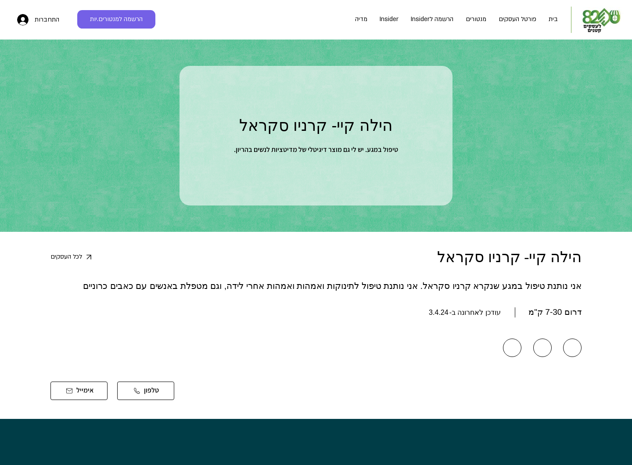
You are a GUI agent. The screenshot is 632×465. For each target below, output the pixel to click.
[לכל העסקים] (79, 257)
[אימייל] (79, 391)
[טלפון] (145, 391)
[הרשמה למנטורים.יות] (116, 19)
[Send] (572, 348)
